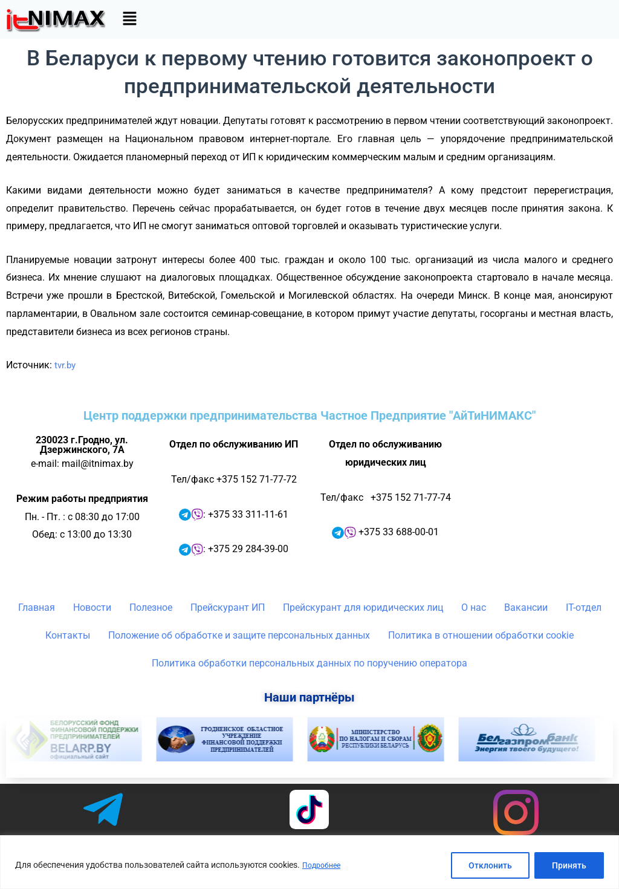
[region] (309, 862)
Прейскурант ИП (227, 607)
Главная (36, 607)
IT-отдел (583, 607)
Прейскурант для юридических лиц (363, 607)
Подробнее (324, 865)
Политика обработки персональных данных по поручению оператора (309, 663)
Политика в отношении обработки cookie (481, 635)
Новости (92, 607)
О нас (473, 607)
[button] (129, 19)
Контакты (67, 635)
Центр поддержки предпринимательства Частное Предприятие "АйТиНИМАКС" (309, 415)
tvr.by (65, 365)
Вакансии (526, 607)
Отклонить (490, 865)
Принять (569, 865)
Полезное (150, 607)
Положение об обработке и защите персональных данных (239, 635)
